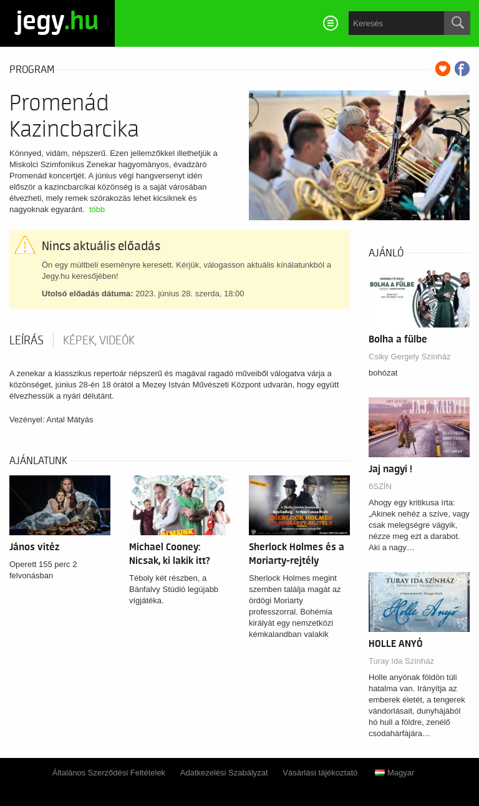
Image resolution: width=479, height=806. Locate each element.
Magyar (394, 772)
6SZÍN (380, 486)
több (97, 209)
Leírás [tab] (26, 340)
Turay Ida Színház (401, 661)
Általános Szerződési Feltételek (108, 772)
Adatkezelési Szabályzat (224, 772)
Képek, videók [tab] (99, 340)
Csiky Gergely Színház (410, 356)
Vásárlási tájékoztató (320, 772)
